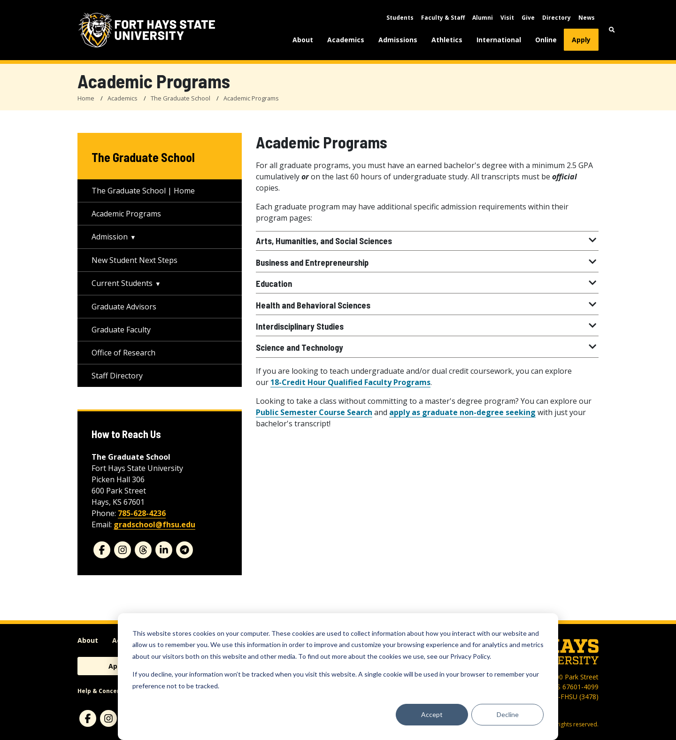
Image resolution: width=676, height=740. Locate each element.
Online (546, 39)
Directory (556, 18)
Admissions (397, 39)
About (302, 39)
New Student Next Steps (134, 260)
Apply (581, 39)
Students (400, 18)
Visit (507, 18)
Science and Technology (427, 347)
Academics (345, 39)
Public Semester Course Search (314, 412)
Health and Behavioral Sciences (427, 305)
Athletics (446, 39)
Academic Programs (251, 98)
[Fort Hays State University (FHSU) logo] (146, 30)
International (498, 39)
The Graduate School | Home (143, 190)
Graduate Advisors (124, 306)
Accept (432, 714)
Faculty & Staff (443, 18)
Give (528, 18)
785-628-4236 (142, 513)
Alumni (482, 18)
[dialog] (338, 676)
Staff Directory (117, 375)
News (586, 18)
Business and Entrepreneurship (427, 262)
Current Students (122, 283)
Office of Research (123, 352)
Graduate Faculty (121, 329)
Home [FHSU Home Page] (85, 98)
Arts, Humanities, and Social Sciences (427, 241)
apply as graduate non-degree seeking (462, 412)
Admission (110, 236)
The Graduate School (180, 98)
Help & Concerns (102, 691)
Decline (508, 714)
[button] (612, 29)
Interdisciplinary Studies (427, 326)
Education (427, 283)
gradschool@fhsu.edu (154, 524)
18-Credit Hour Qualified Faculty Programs (350, 382)
